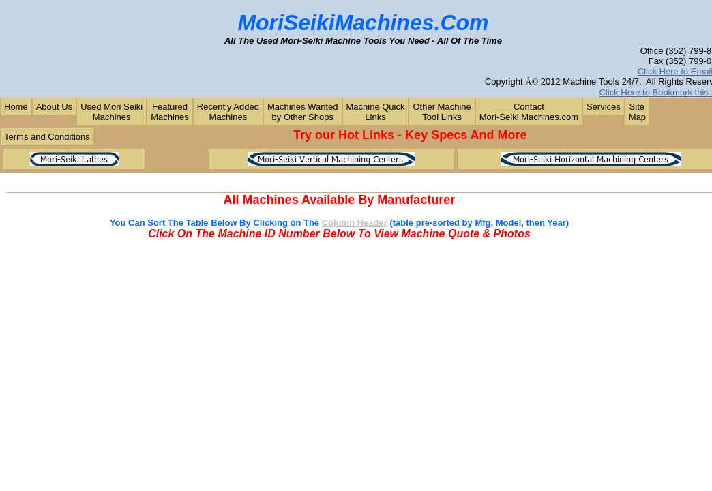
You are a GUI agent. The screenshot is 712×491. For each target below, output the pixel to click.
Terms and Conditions (47, 137)
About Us (54, 107)
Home (16, 107)
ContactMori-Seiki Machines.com (528, 112)
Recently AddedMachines (228, 112)
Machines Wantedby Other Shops (302, 112)
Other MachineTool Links (442, 112)
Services (604, 107)
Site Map (637, 112)
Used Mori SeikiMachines (111, 112)
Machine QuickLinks (375, 112)
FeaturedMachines (170, 112)
